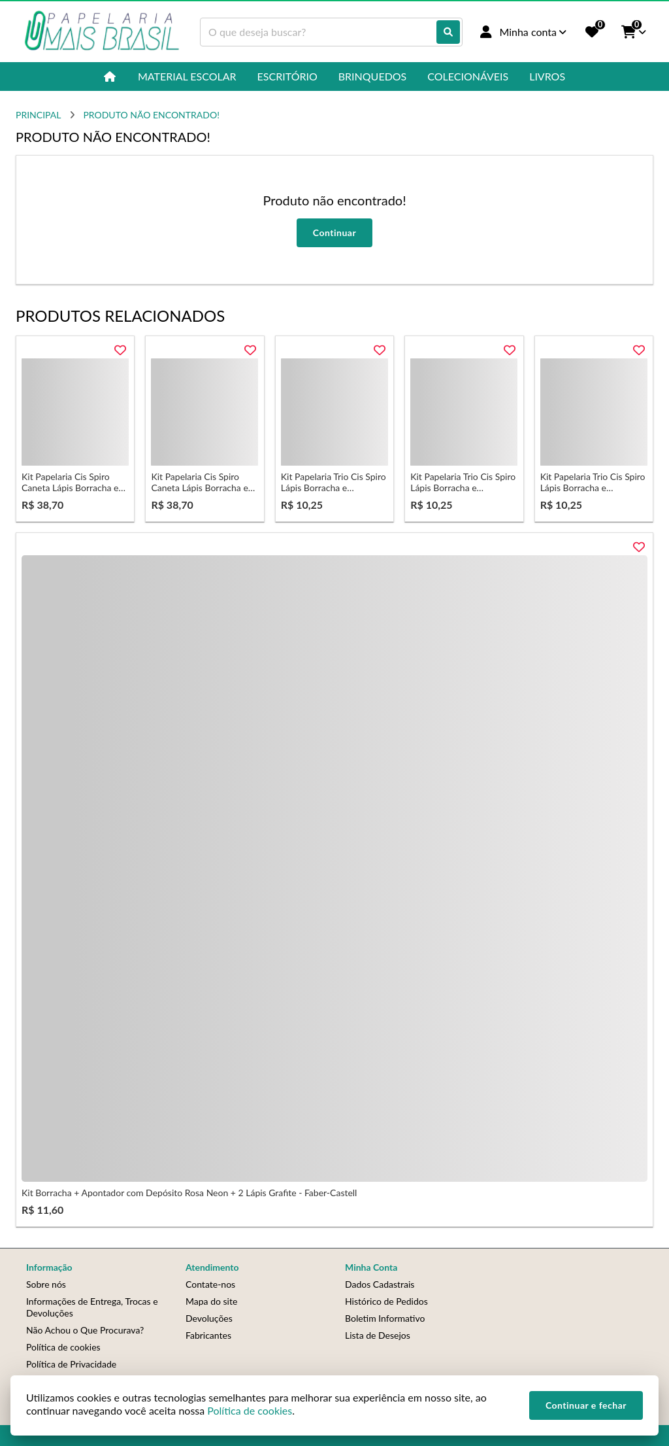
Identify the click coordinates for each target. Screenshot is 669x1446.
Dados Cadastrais (379, 1284)
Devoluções (209, 1318)
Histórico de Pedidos (386, 1301)
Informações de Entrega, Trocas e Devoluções (92, 1307)
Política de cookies (63, 1346)
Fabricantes (208, 1335)
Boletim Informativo (385, 1318)
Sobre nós (46, 1284)
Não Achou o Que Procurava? (85, 1329)
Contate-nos (210, 1284)
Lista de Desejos (377, 1335)
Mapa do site (211, 1301)
